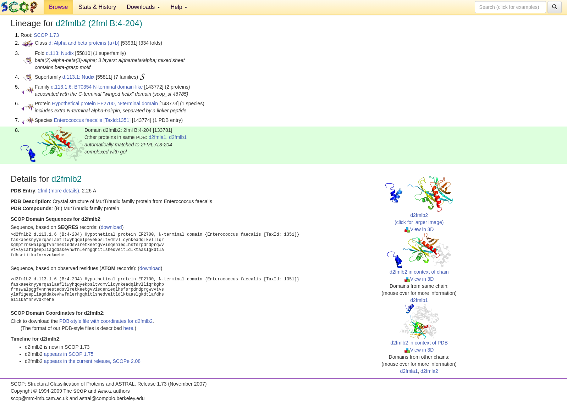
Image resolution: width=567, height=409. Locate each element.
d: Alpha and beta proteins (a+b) (84, 43)
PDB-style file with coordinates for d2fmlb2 (106, 321)
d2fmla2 (429, 371)
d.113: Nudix (60, 53)
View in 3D (419, 229)
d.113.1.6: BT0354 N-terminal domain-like (97, 87)
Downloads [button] (143, 7)
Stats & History (97, 7)
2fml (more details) (58, 191)
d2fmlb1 (178, 137)
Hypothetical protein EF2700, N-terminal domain (105, 103)
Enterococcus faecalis (78, 120)
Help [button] (179, 7)
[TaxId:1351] (117, 120)
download (111, 227)
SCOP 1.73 (46, 35)
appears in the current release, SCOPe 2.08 (92, 361)
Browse (58, 7)
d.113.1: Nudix (78, 77)
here (128, 328)
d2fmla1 (157, 137)
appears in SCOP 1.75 (69, 354)
